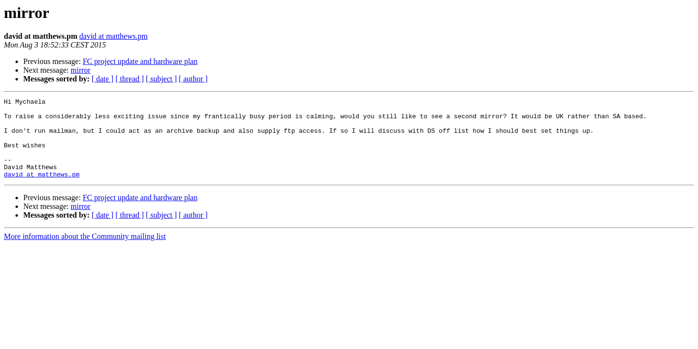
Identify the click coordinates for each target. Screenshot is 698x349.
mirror (81, 70)
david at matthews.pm (113, 36)
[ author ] (193, 79)
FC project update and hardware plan (140, 61)
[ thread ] (129, 79)
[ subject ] (161, 79)
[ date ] (102, 79)
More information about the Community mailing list (85, 252)
